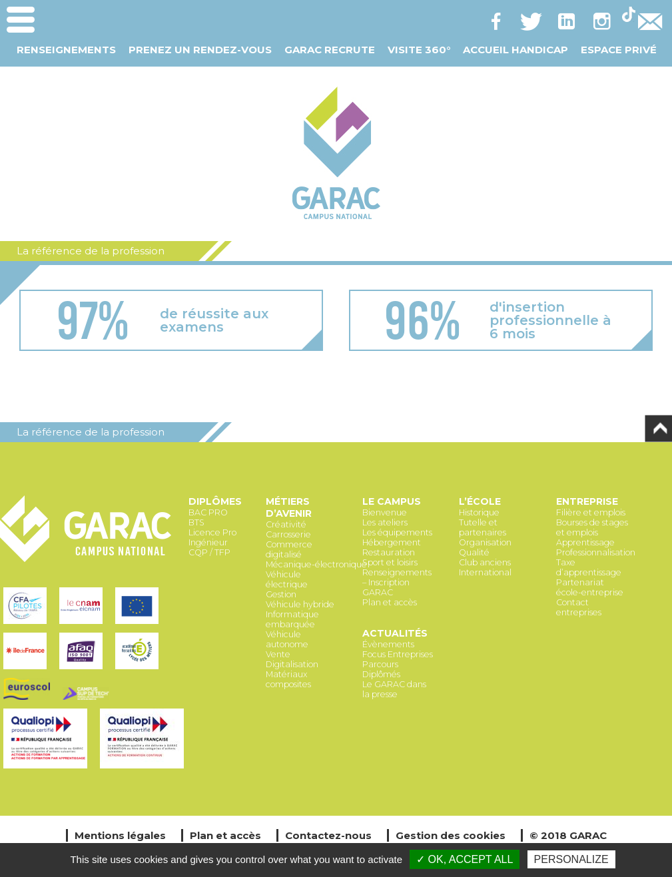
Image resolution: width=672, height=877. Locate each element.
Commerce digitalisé (289, 549)
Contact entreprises (578, 607)
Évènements (388, 644)
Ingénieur (208, 542)
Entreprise (587, 501)
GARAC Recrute (329, 49)
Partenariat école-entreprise (589, 587)
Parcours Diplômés (381, 669)
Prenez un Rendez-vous (200, 49)
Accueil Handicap (515, 49)
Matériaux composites (288, 679)
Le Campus (391, 501)
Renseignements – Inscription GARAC (397, 582)
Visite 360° (419, 49)
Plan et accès (389, 602)
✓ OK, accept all (464, 859)
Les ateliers (385, 522)
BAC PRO (208, 512)
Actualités (395, 633)
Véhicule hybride (300, 604)
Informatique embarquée (292, 619)
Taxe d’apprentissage (588, 567)
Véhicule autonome (287, 639)
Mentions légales (120, 835)
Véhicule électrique (287, 579)
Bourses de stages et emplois (592, 527)
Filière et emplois (590, 512)
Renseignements (66, 49)
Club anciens (485, 562)
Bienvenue (384, 512)
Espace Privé (619, 49)
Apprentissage (585, 542)
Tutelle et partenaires (482, 527)
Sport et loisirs (390, 562)
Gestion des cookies (450, 835)
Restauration (388, 552)
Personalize (571, 859)
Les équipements (397, 532)
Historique (479, 512)
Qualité (474, 552)
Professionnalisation (595, 552)
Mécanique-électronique (316, 564)
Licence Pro (212, 532)
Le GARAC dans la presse (394, 689)
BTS (196, 522)
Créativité (286, 524)
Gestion (281, 594)
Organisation (485, 542)
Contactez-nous (328, 835)
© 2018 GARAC (568, 835)
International (485, 572)
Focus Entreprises (397, 654)
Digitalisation (292, 664)
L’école (480, 501)
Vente (278, 654)
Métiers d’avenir (289, 507)
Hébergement (391, 542)
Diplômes (215, 501)
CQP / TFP (209, 552)
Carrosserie (288, 534)
